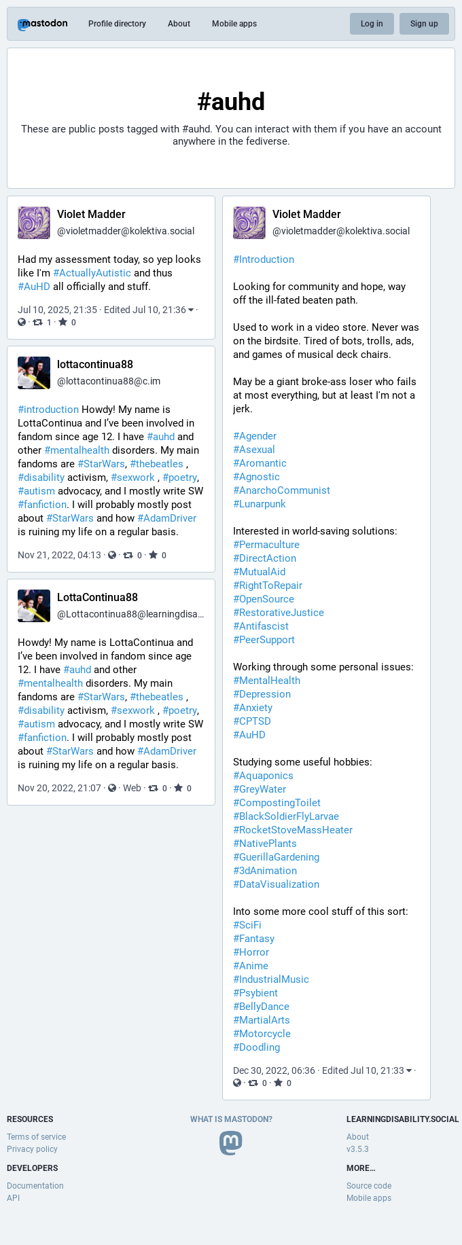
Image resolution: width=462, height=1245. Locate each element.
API (13, 1198)
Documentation (35, 1186)
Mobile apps (234, 24)
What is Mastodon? (231, 1119)
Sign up (424, 24)
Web (132, 787)
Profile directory (117, 24)
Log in (372, 24)
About (179, 24)
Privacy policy (32, 1149)
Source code (368, 1186)
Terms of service (36, 1137)
